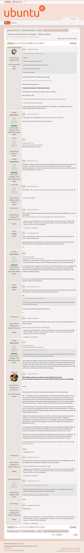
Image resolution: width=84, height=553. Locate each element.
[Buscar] (69, 19)
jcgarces (14, 372)
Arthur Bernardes (15, 47)
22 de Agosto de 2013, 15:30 (33, 505)
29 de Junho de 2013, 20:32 (33, 233)
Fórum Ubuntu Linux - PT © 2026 (70, 548)
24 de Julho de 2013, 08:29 (32, 373)
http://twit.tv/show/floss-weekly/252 (53, 117)
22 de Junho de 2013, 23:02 (33, 209)
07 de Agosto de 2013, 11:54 (33, 457)
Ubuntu (35, 546)
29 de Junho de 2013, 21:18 (33, 286)
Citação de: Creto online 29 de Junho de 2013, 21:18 (35, 350)
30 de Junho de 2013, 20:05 (33, 318)
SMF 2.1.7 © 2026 (9, 550)
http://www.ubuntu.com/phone (33, 102)
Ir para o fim (10, 43)
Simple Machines (19, 550)
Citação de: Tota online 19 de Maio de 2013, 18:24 (35, 53)
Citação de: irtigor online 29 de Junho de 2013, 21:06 (35, 298)
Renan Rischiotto (15, 479)
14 (40, 43)
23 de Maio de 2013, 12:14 (32, 160)
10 (35, 43)
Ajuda (58, 551)
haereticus (14, 208)
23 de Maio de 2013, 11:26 (28, 143)
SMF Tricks (21, 543)
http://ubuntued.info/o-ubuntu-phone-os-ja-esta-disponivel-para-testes (45, 99)
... (24, 43)
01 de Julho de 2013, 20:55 (28, 345)
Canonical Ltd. (8, 548)
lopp (14, 138)
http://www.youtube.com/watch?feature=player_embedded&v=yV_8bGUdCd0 (52, 190)
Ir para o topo (11, 527)
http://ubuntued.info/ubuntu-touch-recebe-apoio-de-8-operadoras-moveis (43, 216)
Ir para (53, 534)
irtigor (14, 112)
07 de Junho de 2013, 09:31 (33, 186)
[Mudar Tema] (25, 2)
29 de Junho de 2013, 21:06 (28, 256)
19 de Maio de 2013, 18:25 (32, 49)
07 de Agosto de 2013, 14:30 (33, 480)
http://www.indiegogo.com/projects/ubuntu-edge (36, 466)
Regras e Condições (66, 551)
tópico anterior (62, 38)
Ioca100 (14, 185)
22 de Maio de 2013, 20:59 (32, 114)
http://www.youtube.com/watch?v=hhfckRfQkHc (36, 327)
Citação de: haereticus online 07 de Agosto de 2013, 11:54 (36, 485)
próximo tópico (72, 38)
